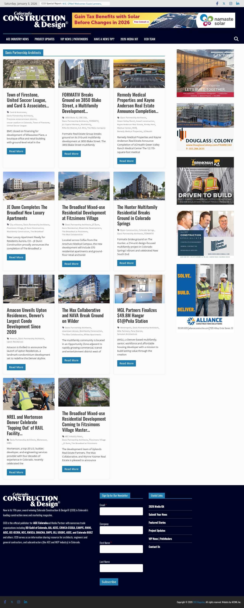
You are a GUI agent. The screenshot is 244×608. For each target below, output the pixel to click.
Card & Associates (18, 112)
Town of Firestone (41, 122)
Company (104, 524)
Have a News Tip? (104, 39)
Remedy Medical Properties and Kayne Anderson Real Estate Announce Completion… (137, 102)
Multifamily (86, 124)
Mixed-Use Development (90, 228)
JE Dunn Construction (34, 228)
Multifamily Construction (18, 231)
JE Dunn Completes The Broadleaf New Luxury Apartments (27, 212)
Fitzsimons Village (15, 228)
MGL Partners (123, 331)
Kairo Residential (70, 228)
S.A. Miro (82, 127)
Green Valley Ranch (126, 121)
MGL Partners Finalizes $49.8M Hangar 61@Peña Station (137, 315)
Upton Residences (15, 341)
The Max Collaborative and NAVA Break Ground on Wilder (83, 315)
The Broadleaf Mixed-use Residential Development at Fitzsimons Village (84, 212)
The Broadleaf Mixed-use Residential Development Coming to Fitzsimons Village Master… (84, 421)
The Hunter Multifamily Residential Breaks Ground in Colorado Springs (137, 215)
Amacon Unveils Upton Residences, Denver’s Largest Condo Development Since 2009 (27, 320)
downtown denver (70, 331)
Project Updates (44, 39)
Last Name (105, 562)
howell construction (145, 121)
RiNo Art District (69, 127)
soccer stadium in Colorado (19, 122)
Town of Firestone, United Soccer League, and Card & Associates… (28, 100)
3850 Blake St (71, 117)
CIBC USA (83, 117)
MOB (134, 127)
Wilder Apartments (92, 334)
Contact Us (154, 547)
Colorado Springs (146, 230)
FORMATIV (94, 121)
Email (103, 505)
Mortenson (42, 439)
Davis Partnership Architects (20, 115)
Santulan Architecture (127, 334)
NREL (9, 443)
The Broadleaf (36, 231)
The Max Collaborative (72, 234)
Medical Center (124, 127)
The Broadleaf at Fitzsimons (75, 231)
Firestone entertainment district (21, 119)
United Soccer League (16, 125)
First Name (106, 543)
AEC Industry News (17, 39)
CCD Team (149, 39)
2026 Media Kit (129, 39)
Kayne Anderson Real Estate (130, 124)
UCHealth (148, 131)
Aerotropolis (126, 327)
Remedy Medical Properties (129, 131)
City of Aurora (16, 224)
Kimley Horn (149, 124)
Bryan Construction (129, 230)
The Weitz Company (96, 127)
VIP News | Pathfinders (74, 39)
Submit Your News (158, 514)
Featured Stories (157, 522)
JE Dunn (95, 224)
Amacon (13, 338)
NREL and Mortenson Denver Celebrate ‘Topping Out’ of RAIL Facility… (25, 424)
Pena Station (136, 331)
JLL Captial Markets (71, 124)
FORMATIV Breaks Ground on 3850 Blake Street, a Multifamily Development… (81, 102)
